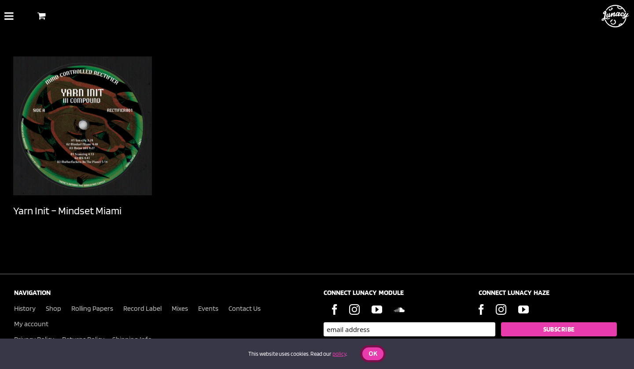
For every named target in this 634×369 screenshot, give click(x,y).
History (25, 308)
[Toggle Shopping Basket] (41, 15)
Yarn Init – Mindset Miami (67, 210)
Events (208, 308)
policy (339, 353)
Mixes (180, 308)
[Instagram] (354, 309)
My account (31, 324)
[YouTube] (377, 309)
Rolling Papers (92, 308)
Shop (53, 308)
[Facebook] (334, 309)
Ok (373, 354)
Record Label (142, 308)
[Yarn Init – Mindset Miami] (82, 125)
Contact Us (245, 308)
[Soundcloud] (399, 309)
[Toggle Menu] (9, 16)
